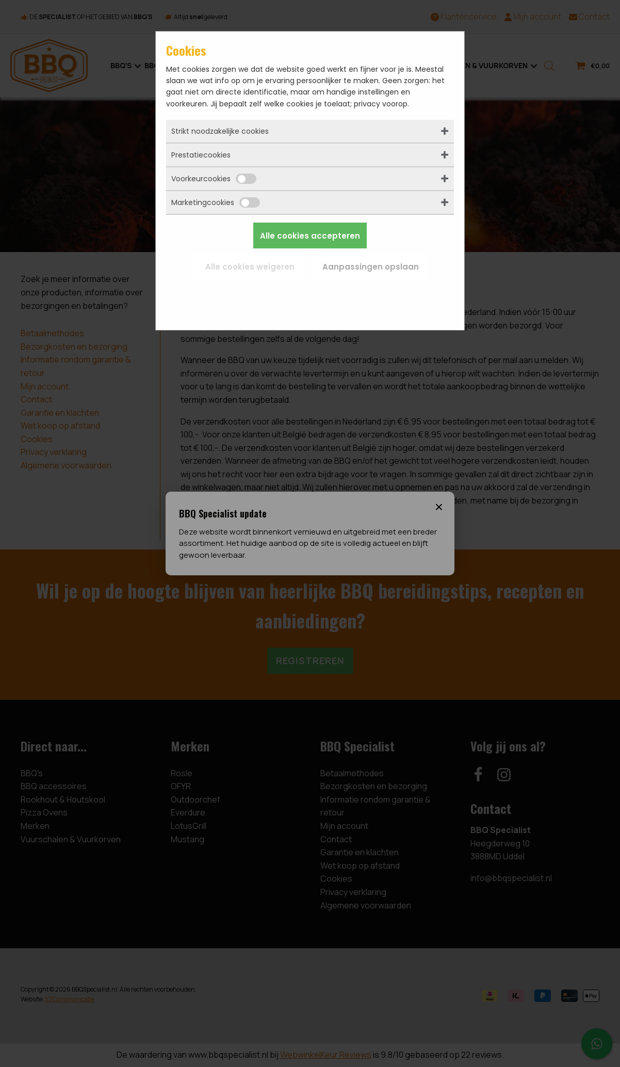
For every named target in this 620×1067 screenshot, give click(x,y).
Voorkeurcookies (213, 179)
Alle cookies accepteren (310, 235)
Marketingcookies (215, 202)
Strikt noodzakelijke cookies (220, 131)
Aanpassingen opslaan (370, 266)
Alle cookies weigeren (250, 266)
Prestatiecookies (201, 155)
